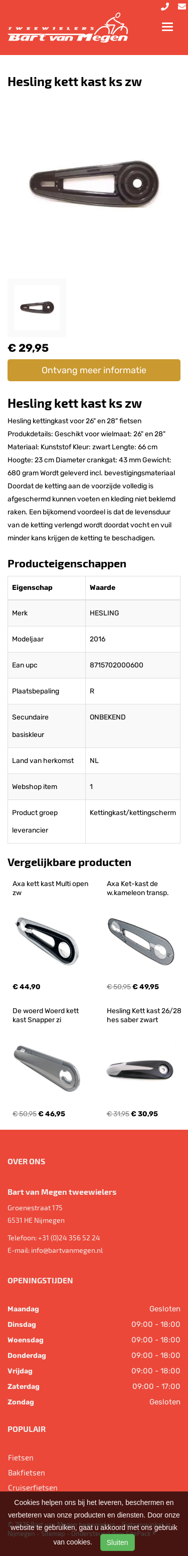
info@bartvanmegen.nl (67, 1250)
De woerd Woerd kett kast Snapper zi (46, 1015)
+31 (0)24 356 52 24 (69, 1237)
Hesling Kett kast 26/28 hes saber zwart (145, 1015)
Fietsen (21, 1457)
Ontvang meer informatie (94, 370)
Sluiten (117, 1542)
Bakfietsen (26, 1472)
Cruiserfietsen (33, 1487)
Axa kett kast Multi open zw (51, 888)
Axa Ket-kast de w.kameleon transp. (138, 888)
